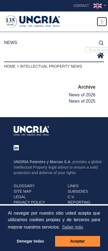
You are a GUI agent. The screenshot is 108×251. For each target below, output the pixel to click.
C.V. (71, 197)
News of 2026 (82, 95)
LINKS (73, 186)
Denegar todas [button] (30, 241)
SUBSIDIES (78, 191)
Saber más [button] (72, 227)
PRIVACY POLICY (29, 202)
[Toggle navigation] (102, 21)
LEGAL (20, 197)
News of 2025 (82, 101)
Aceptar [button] (77, 241)
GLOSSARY (24, 186)
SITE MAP (22, 191)
